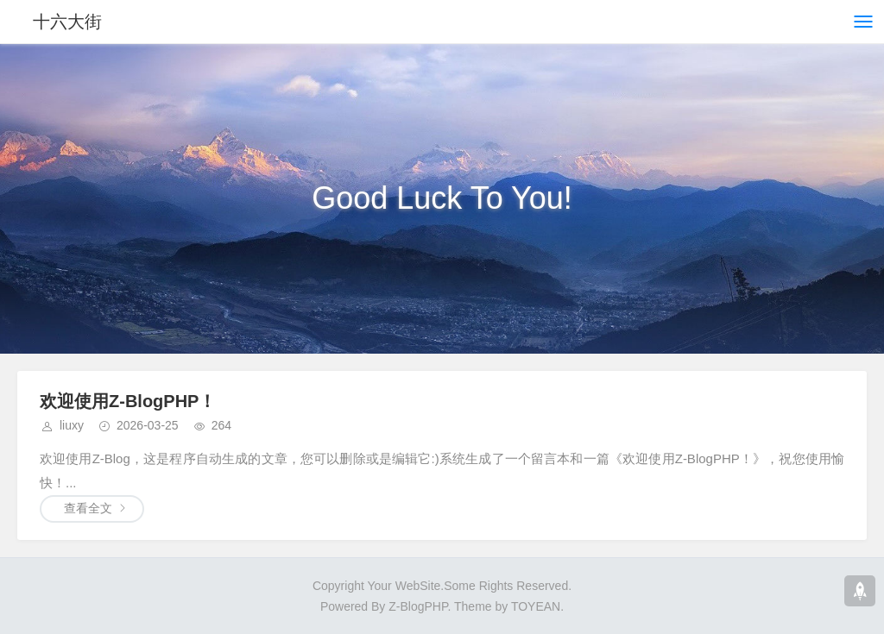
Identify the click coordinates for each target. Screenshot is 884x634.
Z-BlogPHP (417, 606)
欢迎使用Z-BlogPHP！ (128, 401)
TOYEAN (535, 606)
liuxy (72, 425)
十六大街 (67, 21)
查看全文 (88, 508)
